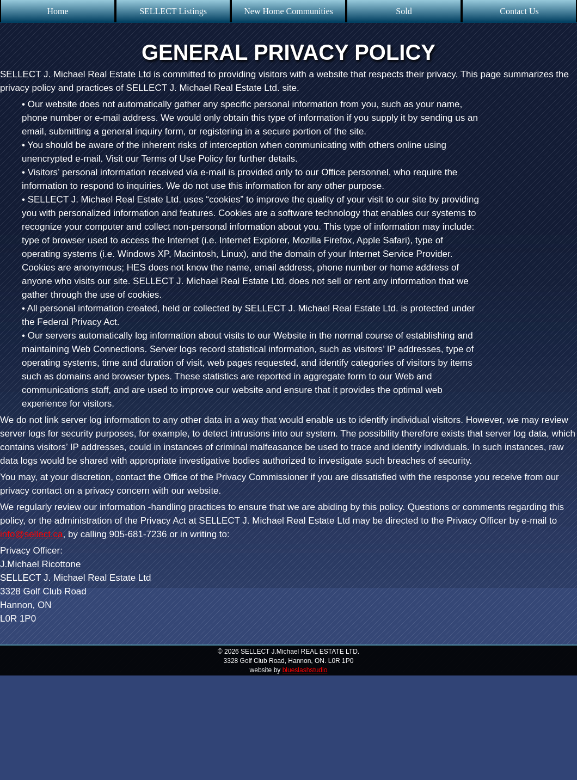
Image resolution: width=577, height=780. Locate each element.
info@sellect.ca (31, 534)
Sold (404, 11)
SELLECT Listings (173, 11)
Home (57, 11)
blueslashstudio (305, 670)
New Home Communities (288, 11)
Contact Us (519, 11)
